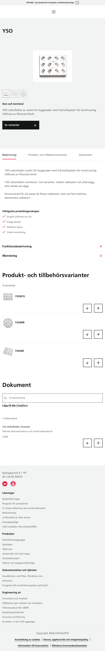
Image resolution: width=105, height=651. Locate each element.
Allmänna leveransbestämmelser (69, 646)
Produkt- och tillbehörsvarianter (47, 155)
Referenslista (9, 513)
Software (7, 581)
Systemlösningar (11, 499)
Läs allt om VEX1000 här (77, 2)
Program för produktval (15, 504)
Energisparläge (10, 522)
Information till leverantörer (33, 646)
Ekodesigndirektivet (13, 612)
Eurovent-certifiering (13, 617)
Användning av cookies (27, 640)
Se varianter (12, 125)
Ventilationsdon (11, 558)
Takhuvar (7, 549)
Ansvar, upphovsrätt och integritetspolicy (65, 640)
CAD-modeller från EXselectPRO (19, 527)
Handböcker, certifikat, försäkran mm (22, 576)
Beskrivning (9, 155)
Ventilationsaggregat (13, 540)
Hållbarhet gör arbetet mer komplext (22, 603)
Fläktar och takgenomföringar (18, 563)
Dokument (85, 155)
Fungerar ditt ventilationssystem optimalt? (25, 585)
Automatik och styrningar (16, 554)
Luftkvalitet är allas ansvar (16, 517)
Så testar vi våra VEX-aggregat (18, 622)
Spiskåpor (7, 545)
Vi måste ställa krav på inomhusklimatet (23, 508)
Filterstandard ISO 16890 (15, 608)
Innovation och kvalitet (14, 599)
